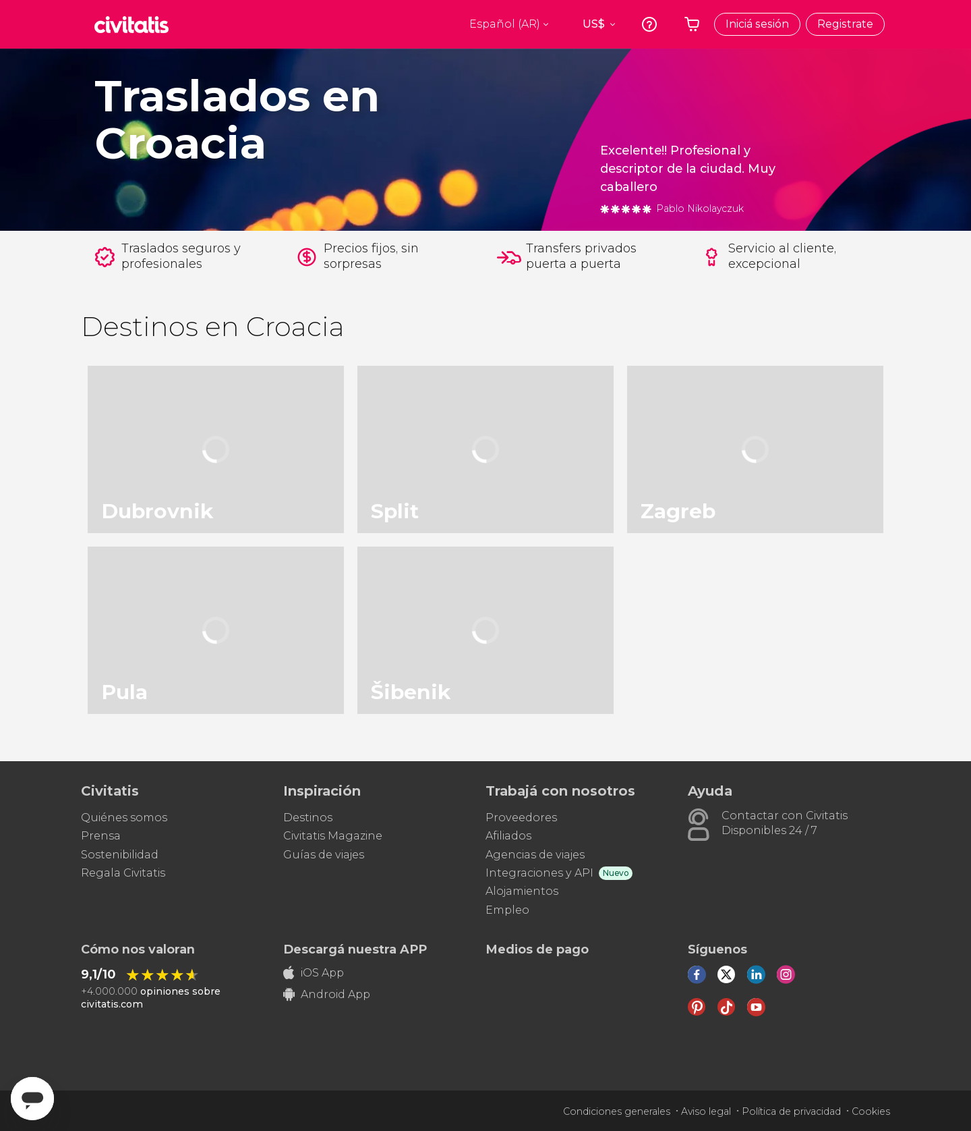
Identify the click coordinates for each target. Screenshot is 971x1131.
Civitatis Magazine (332, 835)
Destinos (307, 817)
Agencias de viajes (535, 854)
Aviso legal (706, 1111)
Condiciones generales (616, 1111)
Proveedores (521, 817)
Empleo (507, 910)
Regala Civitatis (123, 872)
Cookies (871, 1111)
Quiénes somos (124, 817)
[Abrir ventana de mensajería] (32, 1098)
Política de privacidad (791, 1111)
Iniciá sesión (757, 24)
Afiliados (508, 835)
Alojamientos (522, 891)
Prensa (101, 835)
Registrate (845, 24)
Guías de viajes (323, 854)
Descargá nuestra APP (355, 949)
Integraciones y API (539, 872)
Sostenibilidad (119, 854)
